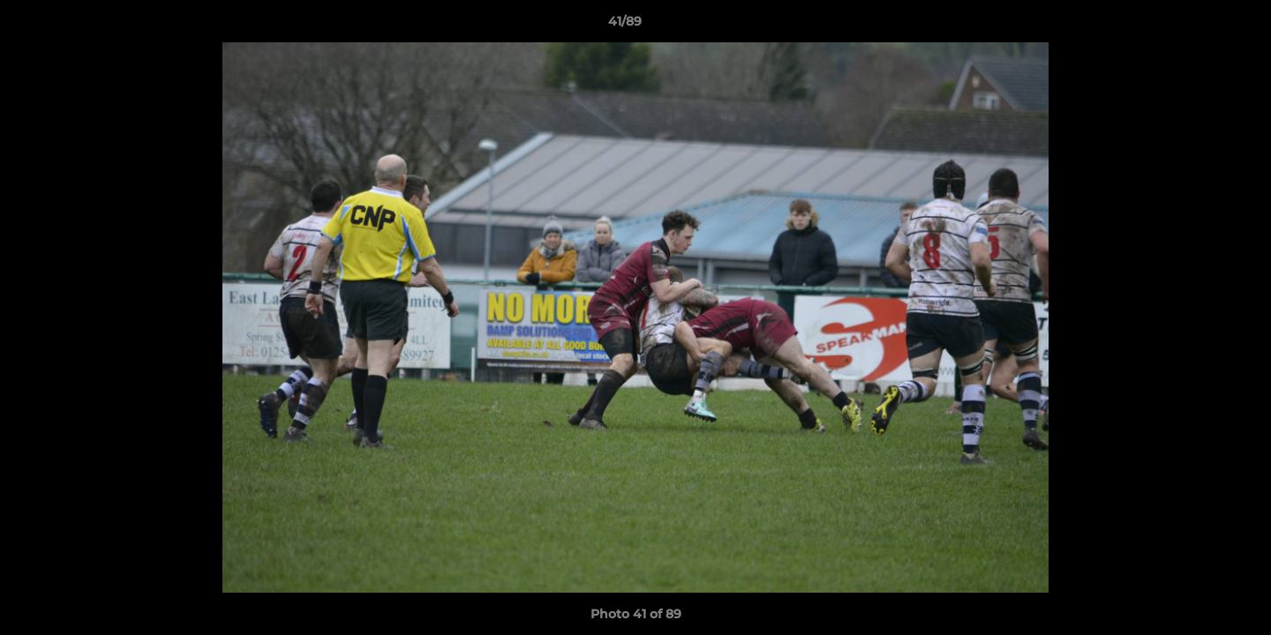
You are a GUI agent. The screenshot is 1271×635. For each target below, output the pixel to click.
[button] (1196, 26)
